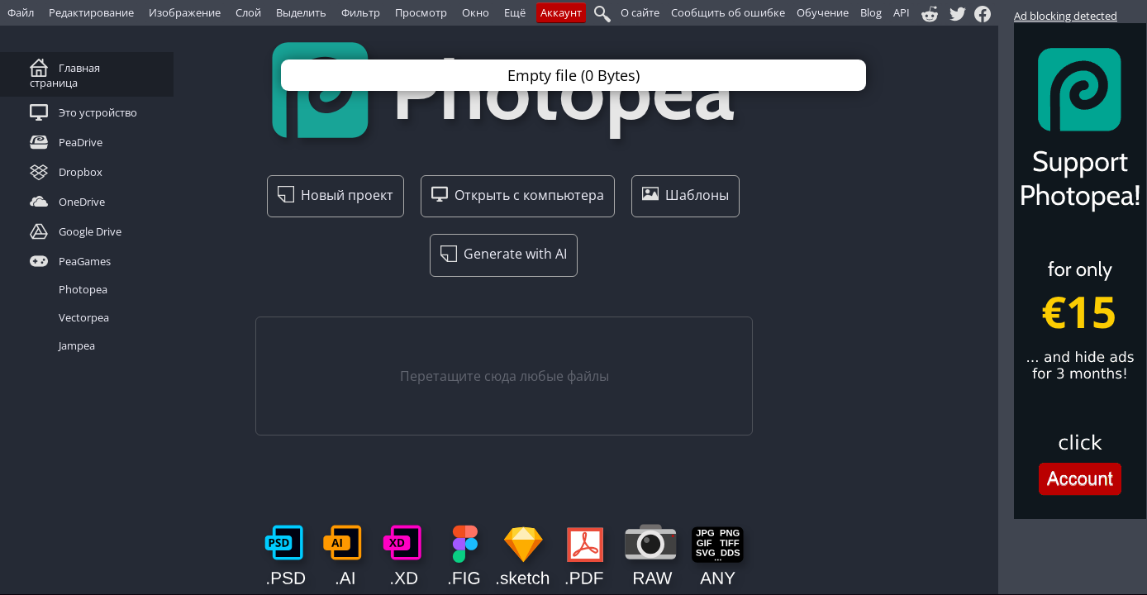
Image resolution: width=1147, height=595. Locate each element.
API (901, 12)
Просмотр (421, 12)
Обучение (823, 12)
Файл (20, 12)
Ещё (515, 12)
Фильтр (360, 12)
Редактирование (91, 12)
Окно (475, 12)
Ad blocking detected (1065, 15)
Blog (871, 12)
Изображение (185, 12)
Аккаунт (561, 12)
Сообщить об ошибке (728, 12)
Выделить (301, 12)
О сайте (640, 12)
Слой (248, 12)
